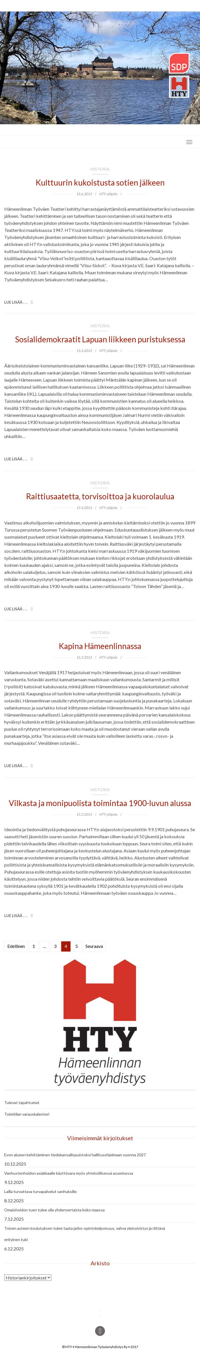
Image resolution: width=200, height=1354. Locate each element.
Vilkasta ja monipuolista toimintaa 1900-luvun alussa (100, 803)
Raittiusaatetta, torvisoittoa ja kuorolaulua (100, 496)
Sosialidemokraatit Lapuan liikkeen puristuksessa (100, 339)
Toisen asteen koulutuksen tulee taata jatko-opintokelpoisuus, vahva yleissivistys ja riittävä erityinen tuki (84, 1234)
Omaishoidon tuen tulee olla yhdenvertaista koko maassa (54, 1209)
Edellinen (16, 946)
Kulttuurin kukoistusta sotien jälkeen (100, 182)
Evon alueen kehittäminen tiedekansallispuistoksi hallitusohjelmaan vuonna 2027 (75, 1154)
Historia (100, 169)
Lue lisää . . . (18, 302)
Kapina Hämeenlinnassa (100, 646)
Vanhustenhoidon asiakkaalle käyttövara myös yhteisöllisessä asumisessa (68, 1173)
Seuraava (94, 946)
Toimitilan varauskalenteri (26, 1114)
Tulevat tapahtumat (21, 1102)
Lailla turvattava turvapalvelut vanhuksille (40, 1191)
